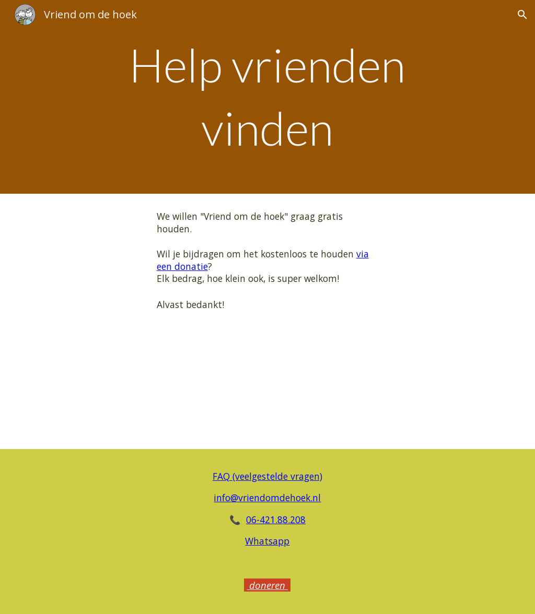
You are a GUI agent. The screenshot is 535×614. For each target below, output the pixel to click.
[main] (267, 96)
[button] (522, 14)
